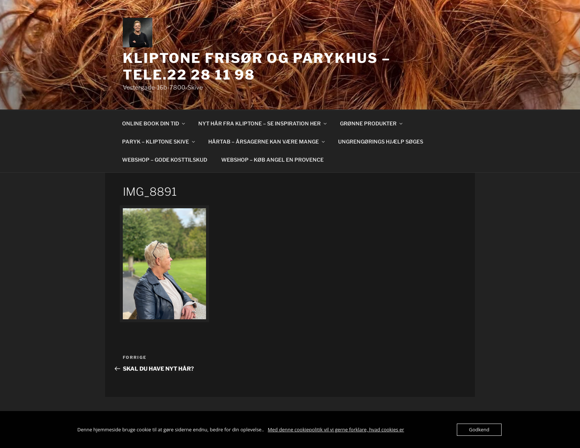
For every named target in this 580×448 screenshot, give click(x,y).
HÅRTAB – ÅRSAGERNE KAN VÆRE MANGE (267, 141)
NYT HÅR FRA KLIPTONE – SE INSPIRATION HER (263, 123)
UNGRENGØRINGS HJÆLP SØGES (380, 141)
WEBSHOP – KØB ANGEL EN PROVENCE (272, 159)
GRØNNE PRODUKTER (372, 123)
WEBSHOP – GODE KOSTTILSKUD (164, 159)
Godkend (479, 429)
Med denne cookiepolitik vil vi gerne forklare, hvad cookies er (336, 429)
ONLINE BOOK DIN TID (154, 123)
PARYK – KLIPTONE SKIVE (159, 141)
